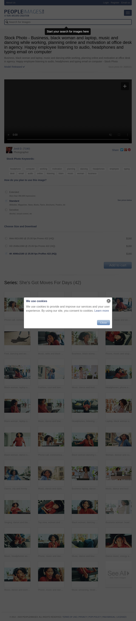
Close (103, 322)
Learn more (101, 310)
